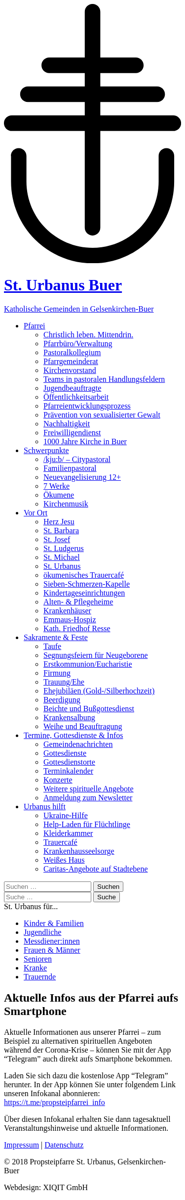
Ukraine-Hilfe (65, 815)
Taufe (52, 646)
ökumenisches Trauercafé (83, 575)
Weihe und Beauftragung (82, 726)
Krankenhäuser (67, 610)
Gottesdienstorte (69, 762)
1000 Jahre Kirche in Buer (85, 441)
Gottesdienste (64, 753)
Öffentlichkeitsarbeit (76, 397)
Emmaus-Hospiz (69, 619)
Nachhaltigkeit (66, 423)
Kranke (35, 968)
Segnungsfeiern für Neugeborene (95, 655)
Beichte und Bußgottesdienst (88, 708)
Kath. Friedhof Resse (77, 628)
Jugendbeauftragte (72, 388)
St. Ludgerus (63, 548)
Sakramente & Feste (56, 637)
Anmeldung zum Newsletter (87, 797)
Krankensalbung (69, 717)
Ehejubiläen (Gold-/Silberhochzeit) (98, 691)
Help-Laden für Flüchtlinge (86, 824)
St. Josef (56, 539)
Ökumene (58, 495)
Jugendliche (42, 932)
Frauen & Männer (52, 950)
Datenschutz (63, 1145)
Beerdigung (61, 699)
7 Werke (56, 486)
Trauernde (40, 976)
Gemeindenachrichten (77, 744)
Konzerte (58, 780)
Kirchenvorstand (69, 370)
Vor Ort (35, 512)
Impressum (21, 1145)
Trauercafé (60, 842)
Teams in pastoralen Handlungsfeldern (104, 379)
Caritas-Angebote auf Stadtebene (95, 869)
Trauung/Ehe (63, 682)
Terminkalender (68, 771)
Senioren (38, 959)
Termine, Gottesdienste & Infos (73, 735)
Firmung (57, 673)
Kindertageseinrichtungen (84, 593)
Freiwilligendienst (72, 432)
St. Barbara (61, 530)
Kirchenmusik (65, 504)
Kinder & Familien (54, 923)
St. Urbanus (62, 566)
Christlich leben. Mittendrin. (88, 334)
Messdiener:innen (52, 941)
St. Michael (61, 557)
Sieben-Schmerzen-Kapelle (86, 584)
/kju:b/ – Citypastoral (77, 459)
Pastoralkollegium (72, 352)
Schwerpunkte (46, 450)
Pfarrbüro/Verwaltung (77, 343)
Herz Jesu (58, 521)
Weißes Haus (64, 860)
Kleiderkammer (68, 833)
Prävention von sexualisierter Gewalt (101, 415)
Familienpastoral (70, 468)
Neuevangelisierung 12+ (82, 477)
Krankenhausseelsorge (78, 851)
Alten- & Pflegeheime (78, 602)
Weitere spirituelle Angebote (88, 789)
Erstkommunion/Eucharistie (87, 664)
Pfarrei (34, 326)
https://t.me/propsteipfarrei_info (54, 1102)
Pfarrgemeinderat (70, 361)
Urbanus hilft (45, 806)
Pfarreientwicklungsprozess (87, 406)
